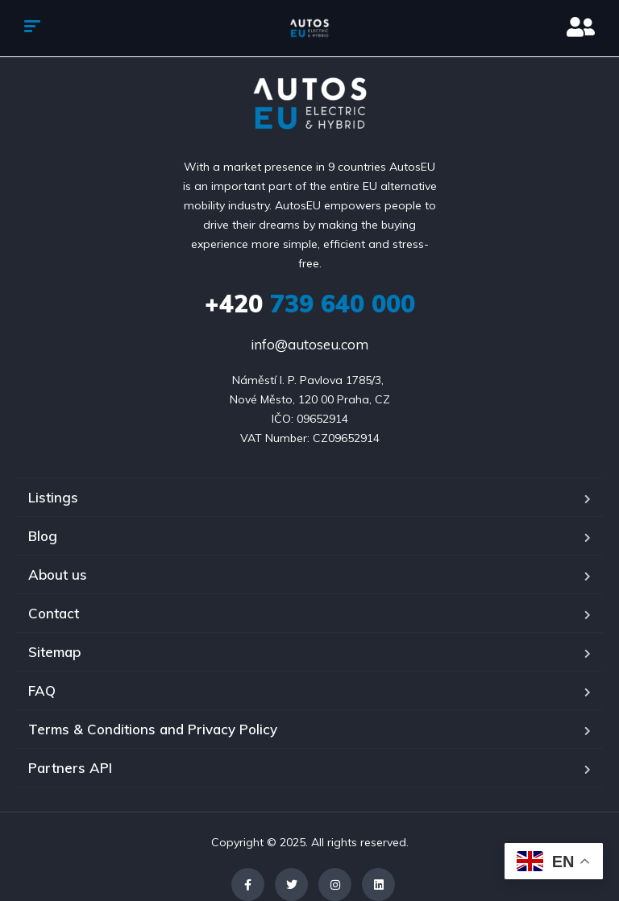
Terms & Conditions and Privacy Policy (152, 729)
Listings (53, 497)
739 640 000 (310, 303)
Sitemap (54, 651)
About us (57, 574)
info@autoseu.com (309, 344)
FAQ (42, 690)
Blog (42, 535)
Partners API (70, 767)
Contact (53, 613)
